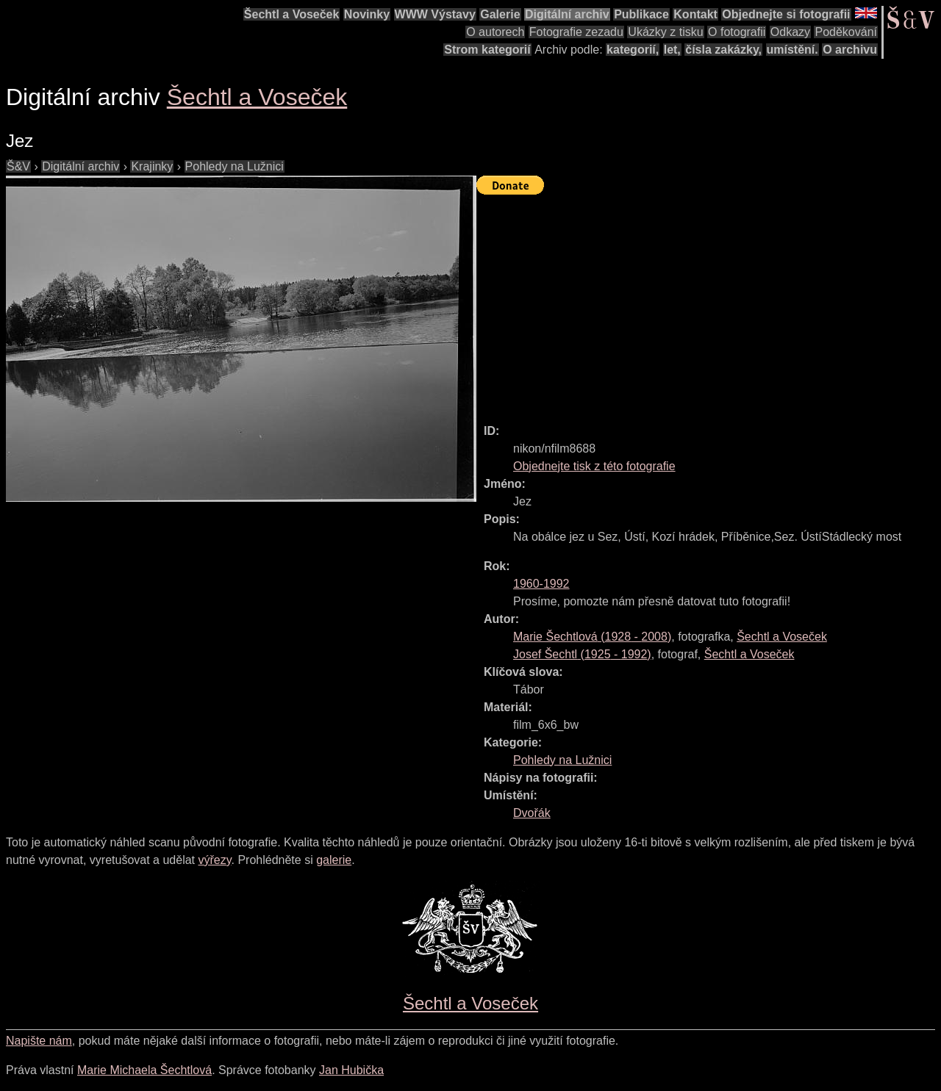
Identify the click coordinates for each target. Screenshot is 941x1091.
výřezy (214, 860)
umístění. (792, 49)
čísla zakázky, (723, 49)
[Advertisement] (708, 303)
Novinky (367, 14)
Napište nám (39, 1040)
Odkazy (790, 32)
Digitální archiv (567, 14)
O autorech (495, 32)
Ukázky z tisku (665, 32)
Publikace (641, 14)
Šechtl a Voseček (292, 14)
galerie (333, 860)
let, (672, 49)
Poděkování (846, 32)
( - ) (592, 636)
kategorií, (633, 49)
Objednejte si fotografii (786, 14)
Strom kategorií (487, 49)
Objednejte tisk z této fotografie (594, 466)
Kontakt (695, 14)
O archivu (850, 49)
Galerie (500, 14)
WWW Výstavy (435, 14)
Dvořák (532, 813)
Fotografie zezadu (576, 32)
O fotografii (736, 32)
